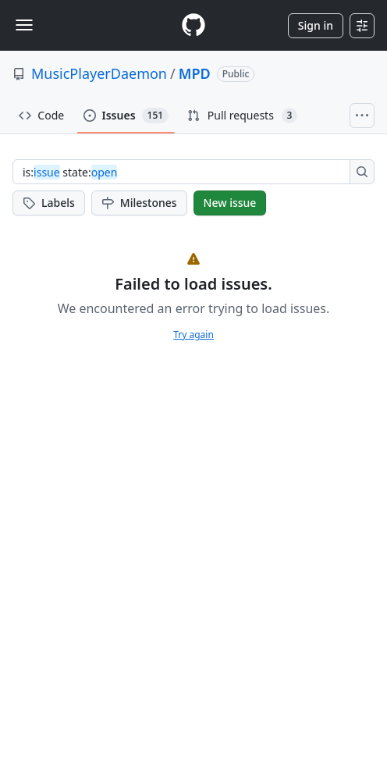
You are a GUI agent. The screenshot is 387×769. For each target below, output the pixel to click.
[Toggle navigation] (24, 25)
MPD (195, 73)
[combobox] (186, 171)
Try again (193, 334)
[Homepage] (193, 25)
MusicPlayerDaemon (99, 73)
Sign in (315, 25)
